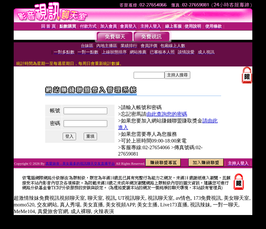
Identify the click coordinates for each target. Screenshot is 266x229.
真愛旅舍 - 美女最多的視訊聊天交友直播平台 (80, 163)
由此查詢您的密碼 (166, 114)
